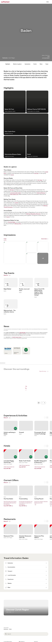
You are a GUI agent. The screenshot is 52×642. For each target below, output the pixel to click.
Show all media (44, 238)
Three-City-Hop (22, 332)
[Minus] (42, 403)
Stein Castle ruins (14, 194)
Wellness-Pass (18, 223)
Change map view (38, 402)
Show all (7, 275)
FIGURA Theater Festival (16, 337)
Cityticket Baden (11, 222)
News (41, 64)
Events (35, 64)
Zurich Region (11, 58)
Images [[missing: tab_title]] (5, 238)
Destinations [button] (6, 639)
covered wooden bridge (15, 192)
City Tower (39, 180)
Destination (5, 58)
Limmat (16, 202)
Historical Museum (41, 192)
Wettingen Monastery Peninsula (33, 213)
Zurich (12, 174)
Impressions (27, 64)
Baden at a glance (17, 64)
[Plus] (44, 403)
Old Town (36, 173)
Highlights (7, 64)
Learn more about (11, 500)
